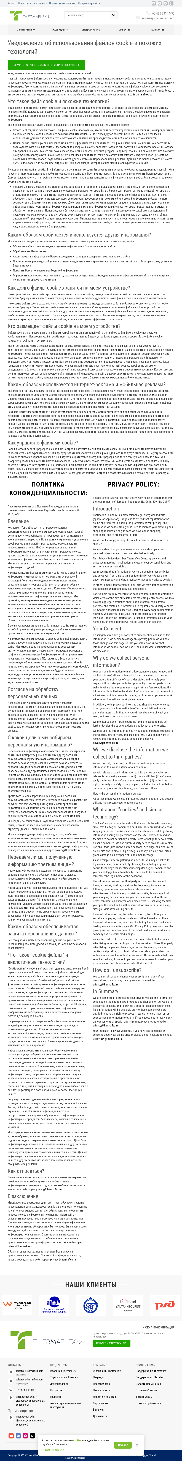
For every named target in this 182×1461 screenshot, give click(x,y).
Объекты (124, 29)
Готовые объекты (146, 1390)
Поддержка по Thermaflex (151, 1371)
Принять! (123, 1445)
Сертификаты (40, 3)
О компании (26, 29)
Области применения (148, 1384)
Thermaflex (32, 1455)
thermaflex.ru (143, 94)
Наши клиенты (91, 1285)
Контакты (157, 29)
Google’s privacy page (144, 610)
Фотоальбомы (144, 1397)
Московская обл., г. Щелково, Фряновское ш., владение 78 (30, 1400)
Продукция (59, 29)
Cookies (77, 1440)
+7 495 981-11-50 (160, 13)
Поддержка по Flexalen (150, 1377)
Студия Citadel (148, 1455)
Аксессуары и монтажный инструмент (65, 1405)
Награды (98, 1377)
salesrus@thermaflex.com (154, 18)
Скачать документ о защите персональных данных (46, 65)
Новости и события (104, 1397)
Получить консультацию (62, 3)
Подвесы (55, 1397)
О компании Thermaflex (107, 1371)
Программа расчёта (89, 3)
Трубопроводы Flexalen (64, 1377)
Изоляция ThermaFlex (63, 1371)
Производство (101, 1384)
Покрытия (56, 1390)
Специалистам (93, 29)
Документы (100, 1416)
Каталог (12, 3)
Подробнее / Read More (53, 1449)
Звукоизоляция (59, 1384)
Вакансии (98, 1409)
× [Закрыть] (137, 1445)
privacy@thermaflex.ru (68, 850)
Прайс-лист (24, 3)
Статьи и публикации (148, 1403)
